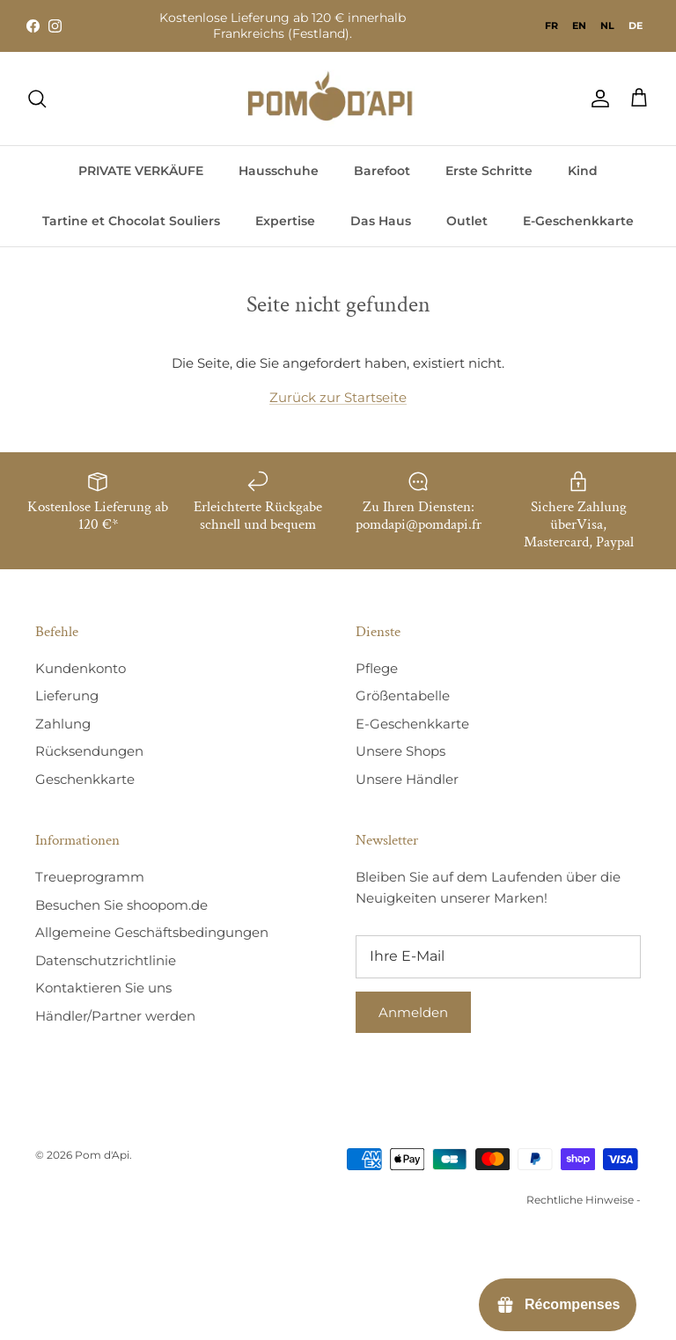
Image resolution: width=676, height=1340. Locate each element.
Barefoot (382, 171)
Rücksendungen (89, 751)
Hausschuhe (279, 171)
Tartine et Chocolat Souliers (131, 221)
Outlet (467, 221)
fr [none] (551, 25)
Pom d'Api (102, 1154)
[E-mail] (498, 956)
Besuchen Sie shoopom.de (121, 905)
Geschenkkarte (85, 779)
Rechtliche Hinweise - (583, 1199)
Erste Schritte (489, 171)
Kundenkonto (80, 668)
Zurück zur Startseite (338, 397)
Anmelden (413, 1012)
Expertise (285, 221)
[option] (551, 25)
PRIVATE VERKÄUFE (140, 171)
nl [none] (607, 25)
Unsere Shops (400, 751)
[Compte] (597, 98)
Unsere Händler (407, 779)
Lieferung (67, 695)
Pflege (377, 668)
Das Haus (380, 221)
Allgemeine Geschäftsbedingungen (151, 932)
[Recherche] (37, 98)
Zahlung (63, 723)
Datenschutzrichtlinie (105, 960)
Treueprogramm (89, 876)
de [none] (635, 25)
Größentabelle (403, 695)
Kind (583, 171)
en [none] (579, 25)
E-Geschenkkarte (578, 221)
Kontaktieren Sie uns (103, 987)
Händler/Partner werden (115, 1015)
